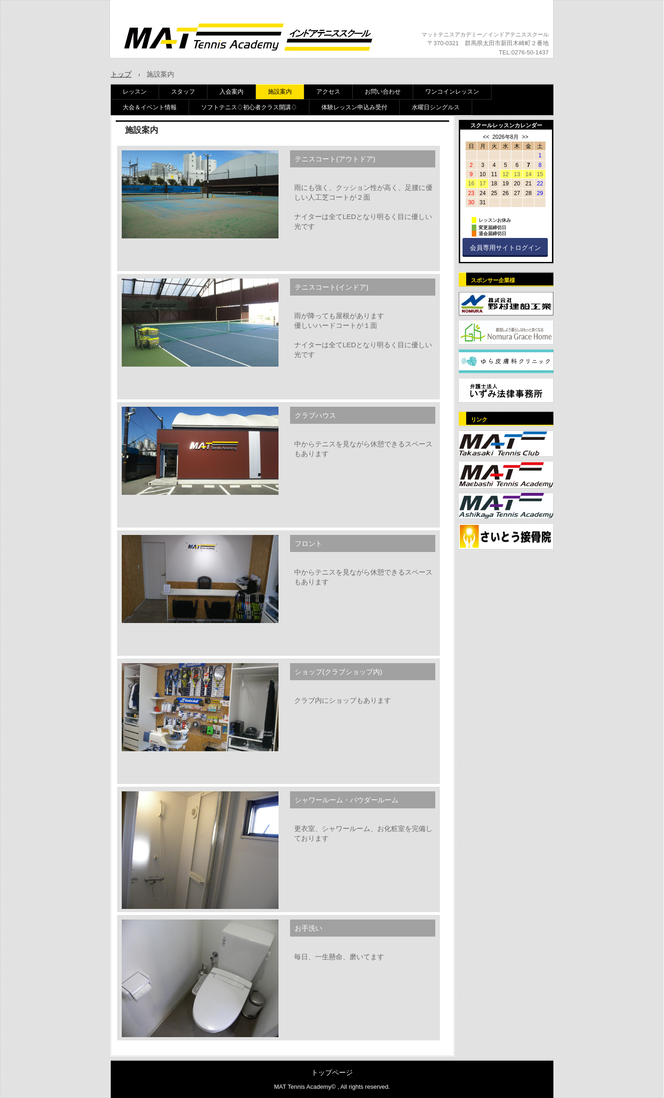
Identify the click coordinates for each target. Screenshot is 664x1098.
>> (525, 137)
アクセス (328, 91)
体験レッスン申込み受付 (354, 107)
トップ (121, 74)
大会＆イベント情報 (150, 107)
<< (486, 137)
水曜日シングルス (436, 107)
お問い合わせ (383, 91)
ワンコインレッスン (452, 91)
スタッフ (183, 91)
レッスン (135, 91)
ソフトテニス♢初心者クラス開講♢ (249, 107)
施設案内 (280, 91)
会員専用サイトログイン (505, 247)
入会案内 (231, 91)
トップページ (332, 1072)
